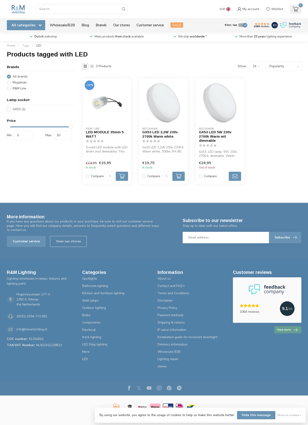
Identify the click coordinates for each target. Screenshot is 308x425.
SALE (176, 25)
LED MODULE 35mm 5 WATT (105, 134)
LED (39, 46)
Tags (25, 46)
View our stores (68, 241)
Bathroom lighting (95, 286)
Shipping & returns (171, 322)
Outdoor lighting (94, 308)
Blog (85, 25)
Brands (101, 25)
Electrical (89, 330)
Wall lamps (90, 300)
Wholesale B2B (169, 352)
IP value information (172, 330)
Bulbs (86, 315)
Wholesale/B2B (62, 25)
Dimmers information (172, 344)
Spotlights (89, 278)
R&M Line (19, 88)
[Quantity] (110, 176)
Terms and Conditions (173, 293)
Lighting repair (168, 359)
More (86, 352)
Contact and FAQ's (171, 286)
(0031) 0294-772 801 (31, 316)
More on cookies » (289, 415)
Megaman (20, 82)
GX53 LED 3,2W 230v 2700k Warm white (160, 134)
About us (164, 278)
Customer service (150, 25)
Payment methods (171, 315)
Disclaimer (165, 300)
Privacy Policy (167, 308)
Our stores (121, 25)
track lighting (91, 337)
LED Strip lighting (94, 344)
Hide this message (256, 415)
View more (287, 329)
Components (91, 322)
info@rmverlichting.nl (31, 329)
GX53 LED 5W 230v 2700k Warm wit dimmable (215, 136)
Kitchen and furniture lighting (103, 293)
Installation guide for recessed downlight (187, 337)
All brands (20, 76)
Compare (97, 176)
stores (162, 366)
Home (11, 46)
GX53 (19, 109)
